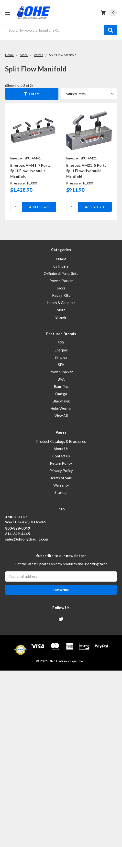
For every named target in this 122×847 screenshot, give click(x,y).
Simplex (61, 357)
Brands (61, 317)
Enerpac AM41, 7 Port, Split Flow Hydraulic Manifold (30, 170)
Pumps (61, 259)
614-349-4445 (17, 534)
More (61, 310)
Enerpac (61, 350)
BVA (61, 379)
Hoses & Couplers (61, 302)
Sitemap (61, 492)
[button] (31, 94)
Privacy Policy (61, 470)
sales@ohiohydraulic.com (26, 539)
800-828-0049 (17, 528)
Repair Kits (61, 295)
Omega (61, 394)
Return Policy (61, 463)
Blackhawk (61, 401)
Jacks (61, 288)
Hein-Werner (61, 408)
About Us (61, 448)
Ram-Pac (61, 386)
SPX (61, 343)
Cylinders (61, 266)
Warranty (61, 485)
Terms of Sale (61, 478)
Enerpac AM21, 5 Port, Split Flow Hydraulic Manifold (86, 170)
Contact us (61, 456)
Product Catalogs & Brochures (61, 441)
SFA (61, 364)
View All (61, 415)
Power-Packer (61, 281)
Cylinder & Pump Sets (61, 273)
